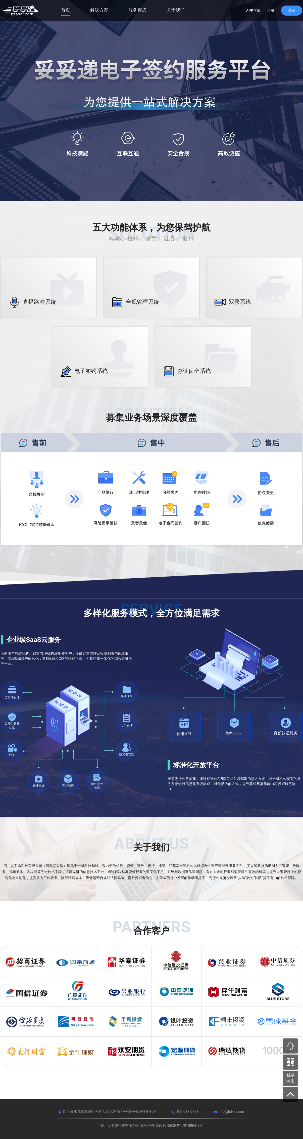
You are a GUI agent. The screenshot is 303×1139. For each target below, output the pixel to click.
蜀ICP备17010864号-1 (185, 1125)
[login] (291, 11)
